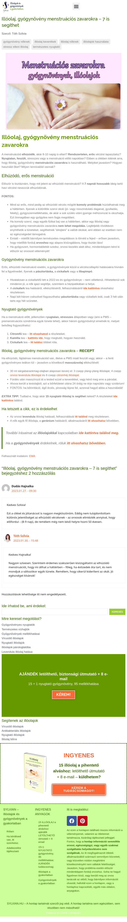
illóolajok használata (95, 41)
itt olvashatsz (97, 420)
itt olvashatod (39, 333)
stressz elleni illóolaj (15, 46)
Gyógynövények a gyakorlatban (47, 882)
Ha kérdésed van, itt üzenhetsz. (14, 839)
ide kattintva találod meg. (99, 433)
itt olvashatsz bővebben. (86, 443)
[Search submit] (117, 612)
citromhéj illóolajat (68, 375)
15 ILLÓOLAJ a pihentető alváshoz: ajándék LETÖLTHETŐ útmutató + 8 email (47, 832)
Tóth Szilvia (21, 536)
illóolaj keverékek (45, 41)
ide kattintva (91, 288)
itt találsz (37, 342)
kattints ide (35, 338)
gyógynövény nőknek (16, 41)
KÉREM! (63, 694)
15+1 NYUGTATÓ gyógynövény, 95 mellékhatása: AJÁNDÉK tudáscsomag (46, 857)
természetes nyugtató (46, 46)
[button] (76, 6)
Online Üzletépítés (70, 912)
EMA (32, 456)
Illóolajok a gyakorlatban (45, 873)
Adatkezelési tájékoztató (14, 850)
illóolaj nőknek (70, 41)
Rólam (10, 831)
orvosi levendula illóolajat (25, 375)
